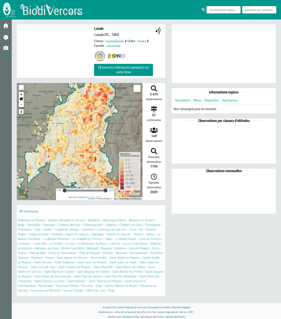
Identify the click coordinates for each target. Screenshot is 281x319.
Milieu (198, 100)
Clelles (79, 230)
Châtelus (131, 225)
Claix (68, 230)
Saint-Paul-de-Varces (89, 281)
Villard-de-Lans (106, 295)
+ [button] (21, 94)
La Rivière (76, 244)
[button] (21, 99)
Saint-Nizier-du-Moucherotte (51, 281)
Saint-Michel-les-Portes (110, 276)
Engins (55, 234)
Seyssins (91, 290)
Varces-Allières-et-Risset (127, 290)
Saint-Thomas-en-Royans (117, 286)
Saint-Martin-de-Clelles (111, 272)
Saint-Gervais (151, 262)
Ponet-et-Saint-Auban (147, 253)
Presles (51, 258)
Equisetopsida (115, 41)
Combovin (123, 230)
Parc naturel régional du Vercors (128, 307)
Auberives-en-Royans (33, 220)
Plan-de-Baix (120, 253)
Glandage (138, 234)
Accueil (104, 307)
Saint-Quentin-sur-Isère (56, 286)
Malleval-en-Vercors (86, 248)
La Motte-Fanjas (29, 244)
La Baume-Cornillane (69, 239)
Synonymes (232, 100)
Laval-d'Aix (94, 244)
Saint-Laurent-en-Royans (50, 272)
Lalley (158, 239)
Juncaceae (113, 46)
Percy (92, 253)
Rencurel (64, 258)
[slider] (65, 190)
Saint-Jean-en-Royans (59, 267)
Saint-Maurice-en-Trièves (73, 276)
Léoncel (33, 248)
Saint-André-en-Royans (83, 262)
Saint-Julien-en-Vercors (128, 267)
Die (32, 234)
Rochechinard (82, 258)
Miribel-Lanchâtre (144, 248)
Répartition (213, 100)
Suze (103, 290)
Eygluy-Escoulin (74, 234)
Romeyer (130, 258)
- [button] (21, 104)
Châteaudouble (111, 225)
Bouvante (48, 225)
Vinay (124, 295)
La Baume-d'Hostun (101, 239)
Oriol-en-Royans (73, 253)
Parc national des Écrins (172, 316)
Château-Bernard (86, 225)
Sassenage (47, 290)
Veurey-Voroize (81, 295)
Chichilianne (36, 230)
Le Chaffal (112, 244)
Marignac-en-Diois (116, 248)
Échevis (42, 234)
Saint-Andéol (55, 262)
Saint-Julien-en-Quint (93, 267)
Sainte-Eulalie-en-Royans (121, 262)
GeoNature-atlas (130, 316)
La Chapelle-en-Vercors (134, 239)
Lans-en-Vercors (55, 244)
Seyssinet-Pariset (70, 290)
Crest (23, 234)
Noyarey (38, 253)
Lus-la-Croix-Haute (55, 248)
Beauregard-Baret (121, 220)
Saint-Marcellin (81, 272)
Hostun (36, 239)
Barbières (99, 220)
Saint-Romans (86, 286)
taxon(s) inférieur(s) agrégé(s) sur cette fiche (123, 70)
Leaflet (91, 198)
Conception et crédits (159, 307)
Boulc (35, 225)
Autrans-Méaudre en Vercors (70, 220)
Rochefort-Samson (108, 258)
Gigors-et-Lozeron (116, 234)
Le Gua (126, 244)
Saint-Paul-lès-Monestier (124, 281)
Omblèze (53, 253)
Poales (142, 41)
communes (29, 211)
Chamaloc (65, 225)
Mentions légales (182, 307)
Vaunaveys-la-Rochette (52, 295)
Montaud (24, 253)
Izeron (48, 239)
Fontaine (94, 234)
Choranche (55, 230)
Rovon (143, 258)
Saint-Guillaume (29, 267)
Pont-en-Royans (31, 258)
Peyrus (103, 253)
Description (183, 100)
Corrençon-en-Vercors (148, 230)
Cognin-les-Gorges (100, 230)
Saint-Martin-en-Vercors (147, 272)
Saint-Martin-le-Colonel (36, 276)
